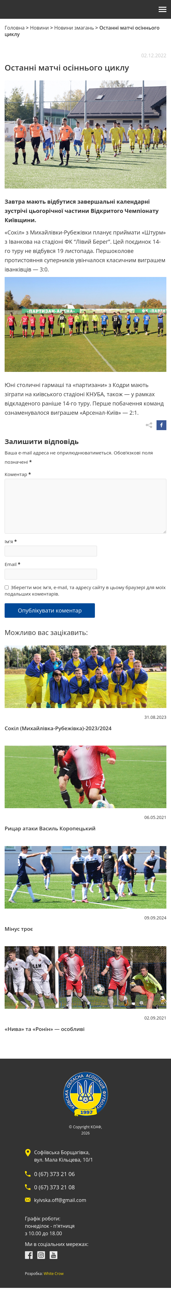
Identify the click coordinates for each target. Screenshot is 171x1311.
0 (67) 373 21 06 (54, 1174)
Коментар (18, 474)
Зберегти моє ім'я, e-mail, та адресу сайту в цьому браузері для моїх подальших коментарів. (85, 590)
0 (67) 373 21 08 (54, 1187)
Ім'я (11, 541)
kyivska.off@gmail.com (60, 1200)
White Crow (54, 1274)
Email (12, 564)
